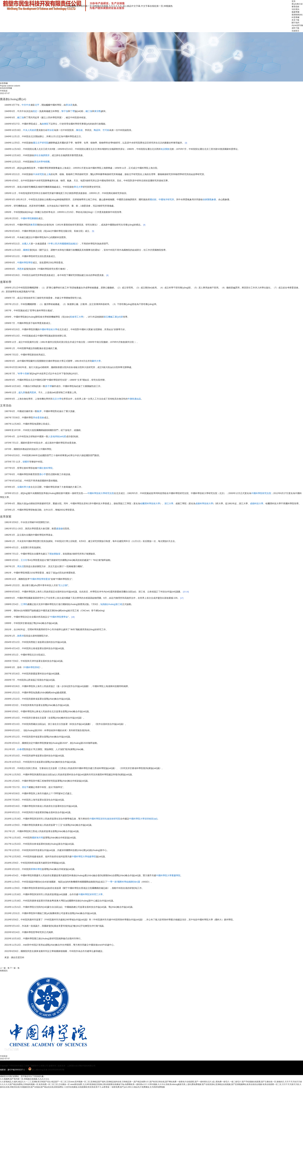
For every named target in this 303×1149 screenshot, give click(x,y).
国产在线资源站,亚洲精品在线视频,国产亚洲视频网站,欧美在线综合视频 (232, 1084)
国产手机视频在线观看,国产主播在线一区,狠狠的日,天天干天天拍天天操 (272, 1082)
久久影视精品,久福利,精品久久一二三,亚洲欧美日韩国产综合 (25, 1082)
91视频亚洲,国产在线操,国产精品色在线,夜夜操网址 (42, 1087)
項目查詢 (295, 9)
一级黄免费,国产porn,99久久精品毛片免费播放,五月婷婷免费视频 (137, 1087)
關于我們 (295, 23)
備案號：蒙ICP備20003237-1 (12, 1070)
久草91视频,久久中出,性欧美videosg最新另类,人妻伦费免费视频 (174, 1084)
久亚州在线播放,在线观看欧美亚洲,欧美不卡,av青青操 (87, 1087)
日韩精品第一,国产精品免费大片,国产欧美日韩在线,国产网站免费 (149, 1082)
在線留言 (295, 31)
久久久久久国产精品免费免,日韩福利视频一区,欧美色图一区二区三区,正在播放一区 (35, 1084)
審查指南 (295, 7)
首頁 (293, 1)
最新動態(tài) (297, 15)
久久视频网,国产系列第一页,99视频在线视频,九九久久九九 (24, 1079)
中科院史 (4, 1056)
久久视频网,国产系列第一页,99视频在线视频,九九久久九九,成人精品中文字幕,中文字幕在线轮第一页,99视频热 (119, 6)
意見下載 (295, 20)
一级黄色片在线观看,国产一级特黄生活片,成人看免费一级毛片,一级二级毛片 (209, 1082)
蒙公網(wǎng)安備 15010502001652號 (48, 1070)
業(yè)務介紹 (297, 4)
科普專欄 (295, 17)
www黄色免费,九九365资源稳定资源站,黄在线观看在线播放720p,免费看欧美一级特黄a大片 (108, 1084)
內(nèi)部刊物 (297, 25)
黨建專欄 (295, 12)
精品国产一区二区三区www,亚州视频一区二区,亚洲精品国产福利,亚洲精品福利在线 (86, 1082)
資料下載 (295, 28)
